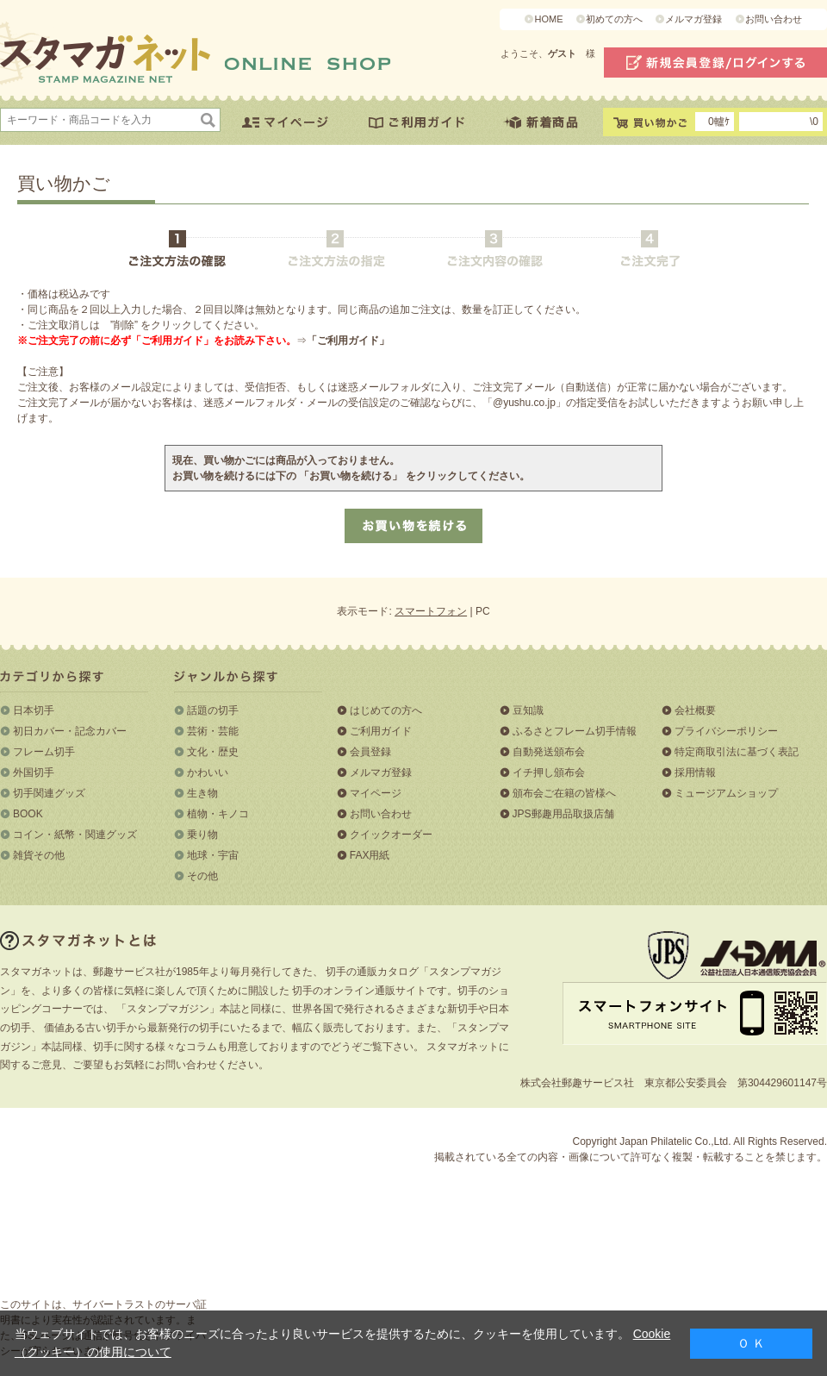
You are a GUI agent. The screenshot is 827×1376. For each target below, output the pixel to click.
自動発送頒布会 (549, 752)
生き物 (202, 793)
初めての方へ (614, 19)
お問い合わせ (773, 19)
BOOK (28, 814)
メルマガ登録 (693, 19)
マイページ (375, 793)
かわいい (207, 772)
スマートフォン (431, 611)
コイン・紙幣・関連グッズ (75, 835)
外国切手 (33, 772)
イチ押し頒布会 (549, 772)
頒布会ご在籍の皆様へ (564, 793)
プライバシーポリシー (726, 731)
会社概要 (695, 710)
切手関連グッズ (49, 793)
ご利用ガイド (381, 731)
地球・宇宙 (213, 855)
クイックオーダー (391, 835)
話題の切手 (213, 710)
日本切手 (33, 710)
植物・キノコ (218, 814)
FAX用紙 (370, 855)
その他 (202, 876)
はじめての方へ (386, 710)
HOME (548, 19)
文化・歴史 (213, 752)
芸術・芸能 (213, 731)
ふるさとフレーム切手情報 (575, 731)
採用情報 (695, 772)
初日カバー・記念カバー (70, 731)
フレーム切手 (44, 752)
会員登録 (370, 752)
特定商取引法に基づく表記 (737, 752)
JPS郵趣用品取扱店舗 (563, 814)
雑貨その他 (39, 855)
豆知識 (528, 710)
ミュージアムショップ (726, 793)
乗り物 (202, 835)
